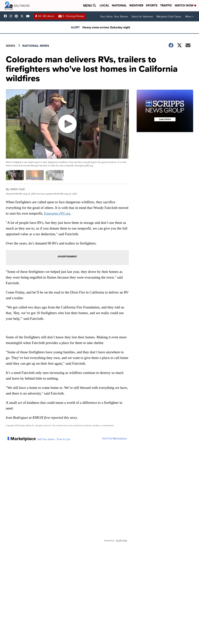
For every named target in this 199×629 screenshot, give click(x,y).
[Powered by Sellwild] (121, 540)
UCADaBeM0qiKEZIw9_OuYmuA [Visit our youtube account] (28, 16)
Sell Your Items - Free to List (53, 439)
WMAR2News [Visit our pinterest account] (17, 16)
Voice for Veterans (142, 17)
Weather (136, 5)
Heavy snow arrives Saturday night (106, 27)
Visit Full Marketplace (114, 438)
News (10, 46)
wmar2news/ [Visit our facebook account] (6, 16)
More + (189, 17)
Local (104, 5)
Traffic (166, 5)
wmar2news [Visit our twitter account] (22, 16)
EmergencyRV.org (57, 213)
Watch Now (185, 5)
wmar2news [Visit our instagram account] (11, 16)
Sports (151, 5)
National (119, 5)
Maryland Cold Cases (169, 17)
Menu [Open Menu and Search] (89, 5)
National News (35, 46)
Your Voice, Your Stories (114, 17)
